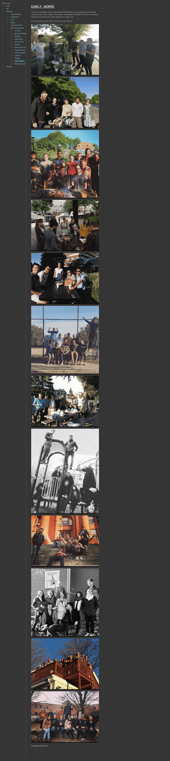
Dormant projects (17, 28)
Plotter (17, 45)
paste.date (19, 39)
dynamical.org (16, 14)
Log (7, 6)
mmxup (17, 31)
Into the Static (20, 53)
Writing (9, 67)
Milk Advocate (20, 64)
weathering (15, 17)
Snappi (17, 58)
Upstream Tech (16, 25)
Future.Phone (20, 50)
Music (13, 23)
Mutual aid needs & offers (24, 47)
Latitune (18, 56)
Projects (9, 11)
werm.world (19, 42)
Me (7, 9)
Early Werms (20, 61)
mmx (12, 20)
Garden (17, 36)
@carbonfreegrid (21, 34)
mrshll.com (6, 3)
